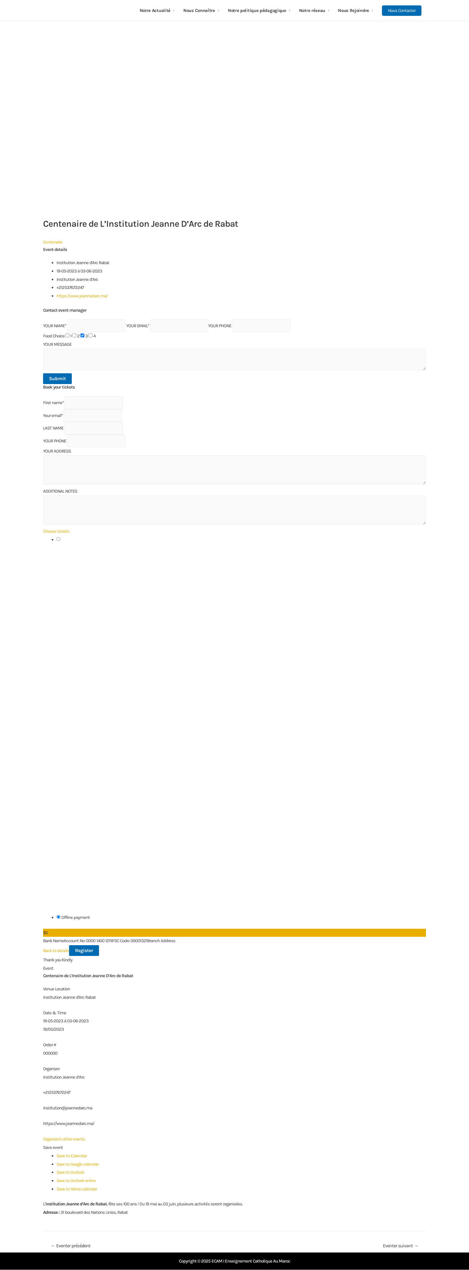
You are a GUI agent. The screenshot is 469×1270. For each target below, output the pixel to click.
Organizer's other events (64, 1139)
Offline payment (73, 917)
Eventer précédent (70, 1245)
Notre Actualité (155, 10)
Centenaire (52, 242)
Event (48, 968)
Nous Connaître (199, 10)
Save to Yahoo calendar (77, 1189)
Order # (49, 1044)
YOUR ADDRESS (57, 451)
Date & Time (54, 1012)
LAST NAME (53, 428)
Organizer (51, 1068)
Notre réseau (312, 10)
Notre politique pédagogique (257, 10)
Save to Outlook (70, 1172)
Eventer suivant (400, 1245)
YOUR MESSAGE (57, 344)
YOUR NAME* (54, 325)
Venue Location (56, 989)
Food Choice (54, 336)
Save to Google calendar (78, 1164)
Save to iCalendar (72, 1155)
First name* (53, 402)
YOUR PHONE (219, 325)
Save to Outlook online (76, 1180)
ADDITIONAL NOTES (60, 491)
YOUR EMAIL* (137, 325)
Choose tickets (56, 531)
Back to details (56, 950)
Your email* (53, 415)
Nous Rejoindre (353, 10)
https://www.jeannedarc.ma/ (82, 296)
